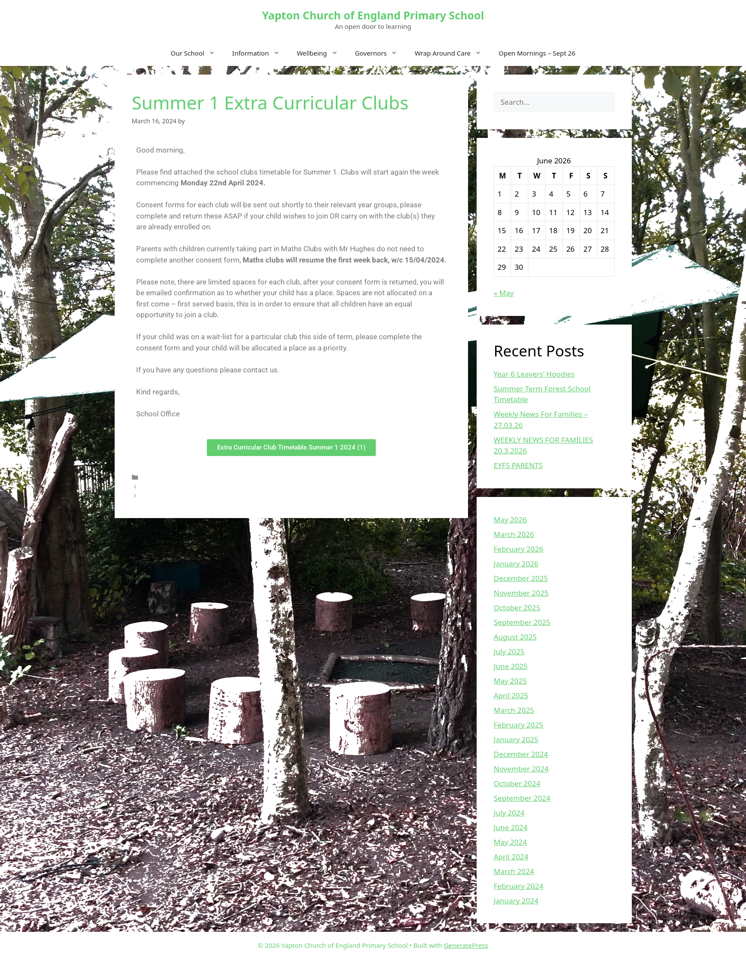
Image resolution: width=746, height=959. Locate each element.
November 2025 (521, 593)
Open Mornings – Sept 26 (537, 53)
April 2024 (511, 857)
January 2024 (516, 901)
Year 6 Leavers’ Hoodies (534, 374)
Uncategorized (163, 477)
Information (260, 53)
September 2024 (522, 798)
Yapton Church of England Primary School (373, 15)
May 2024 (510, 842)
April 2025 (511, 695)
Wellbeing (321, 53)
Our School (197, 53)
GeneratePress (466, 945)
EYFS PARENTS (518, 465)
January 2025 (516, 739)
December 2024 (521, 754)
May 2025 (510, 681)
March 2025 (514, 710)
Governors (380, 53)
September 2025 (522, 622)
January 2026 (516, 564)
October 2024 (517, 783)
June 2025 (511, 666)
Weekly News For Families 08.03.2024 (196, 486)
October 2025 (517, 607)
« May (504, 293)
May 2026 (510, 520)
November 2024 (521, 769)
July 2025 (509, 651)
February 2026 (518, 549)
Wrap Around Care (452, 53)
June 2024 (511, 827)
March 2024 (514, 871)
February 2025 (518, 725)
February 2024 (518, 886)
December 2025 (521, 578)
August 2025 (515, 637)
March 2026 (514, 534)
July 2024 (509, 813)
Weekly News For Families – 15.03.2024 (198, 496)
